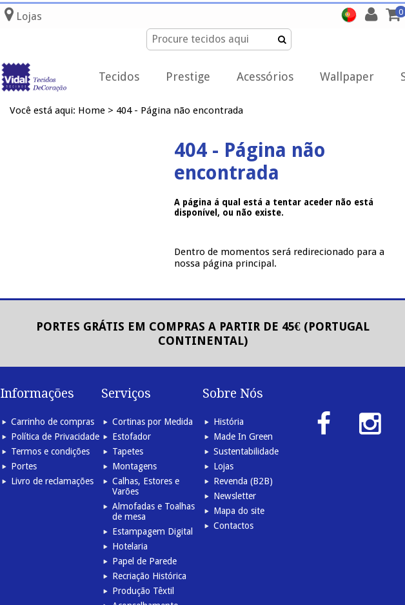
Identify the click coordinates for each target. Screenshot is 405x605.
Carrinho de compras (52, 421)
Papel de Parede (144, 561)
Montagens (134, 466)
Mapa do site (238, 511)
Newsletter (234, 496)
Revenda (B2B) (243, 481)
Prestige (188, 76)
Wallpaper (347, 76)
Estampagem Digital (152, 531)
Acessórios (265, 76)
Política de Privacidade (55, 436)
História (228, 421)
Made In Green (243, 436)
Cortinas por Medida (152, 421)
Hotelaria (130, 546)
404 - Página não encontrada (179, 110)
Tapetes (127, 451)
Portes (24, 466)
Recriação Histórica (149, 576)
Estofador (131, 436)
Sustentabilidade (246, 451)
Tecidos (119, 76)
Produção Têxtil (143, 591)
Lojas (223, 466)
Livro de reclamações (52, 481)
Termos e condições (50, 451)
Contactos (233, 525)
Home (91, 110)
